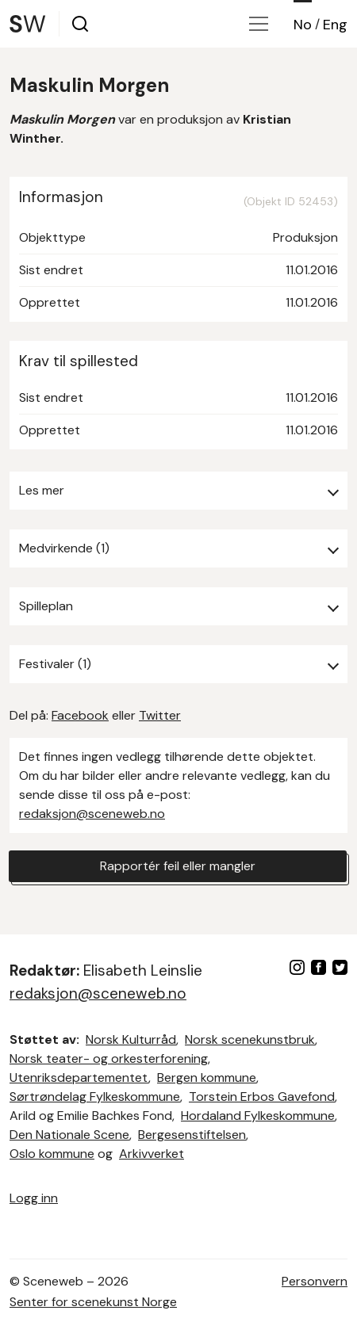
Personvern (314, 1281)
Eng (335, 24)
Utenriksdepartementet (79, 1077)
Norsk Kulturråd (131, 1039)
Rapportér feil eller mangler (177, 866)
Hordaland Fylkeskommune (258, 1115)
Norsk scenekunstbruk (250, 1039)
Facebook (80, 715)
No (303, 24)
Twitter (160, 715)
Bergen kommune (206, 1077)
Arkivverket (151, 1153)
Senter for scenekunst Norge (93, 1301)
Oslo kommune (52, 1153)
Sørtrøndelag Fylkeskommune (95, 1096)
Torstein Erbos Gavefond (262, 1096)
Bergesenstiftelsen (192, 1134)
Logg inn (34, 1198)
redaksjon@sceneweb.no (92, 813)
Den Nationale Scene (69, 1134)
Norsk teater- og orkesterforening (109, 1058)
